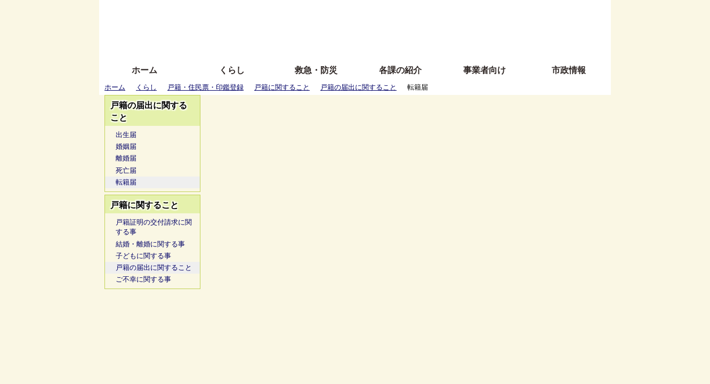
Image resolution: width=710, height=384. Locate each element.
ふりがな (270, 12)
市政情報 (569, 70)
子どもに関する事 (143, 256)
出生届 (126, 135)
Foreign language (286, 28)
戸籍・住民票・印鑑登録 (205, 87)
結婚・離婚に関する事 (150, 244)
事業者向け (484, 70)
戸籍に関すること (282, 87)
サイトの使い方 (343, 44)
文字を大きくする (364, 28)
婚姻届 (126, 146)
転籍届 (126, 182)
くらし (232, 70)
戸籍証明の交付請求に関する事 (154, 227)
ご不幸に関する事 (143, 279)
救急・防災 (316, 70)
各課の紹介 (400, 70)
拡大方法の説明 (277, 44)
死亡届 (126, 170)
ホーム (144, 70)
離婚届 (126, 158)
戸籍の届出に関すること (358, 87)
